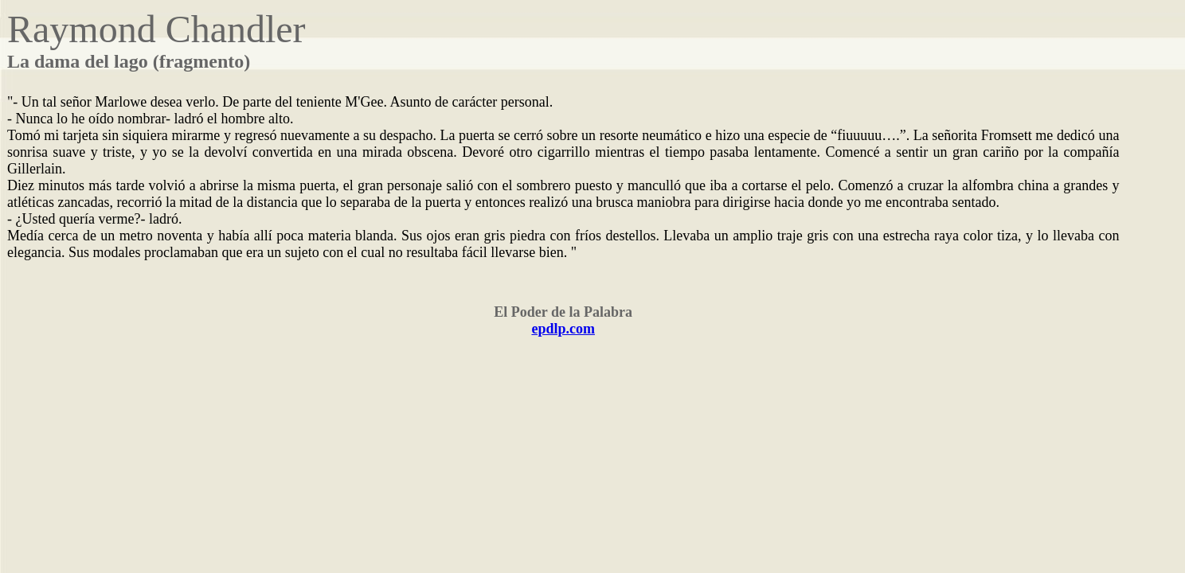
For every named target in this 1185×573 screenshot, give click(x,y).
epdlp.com (563, 329)
